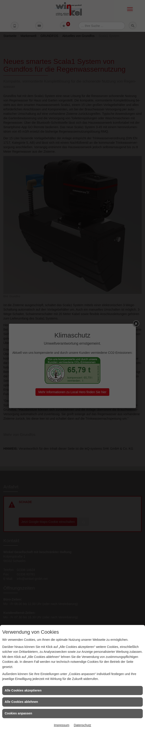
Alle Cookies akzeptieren (23, 690)
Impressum (61, 725)
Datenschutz (82, 725)
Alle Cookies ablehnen (21, 702)
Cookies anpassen (18, 713)
